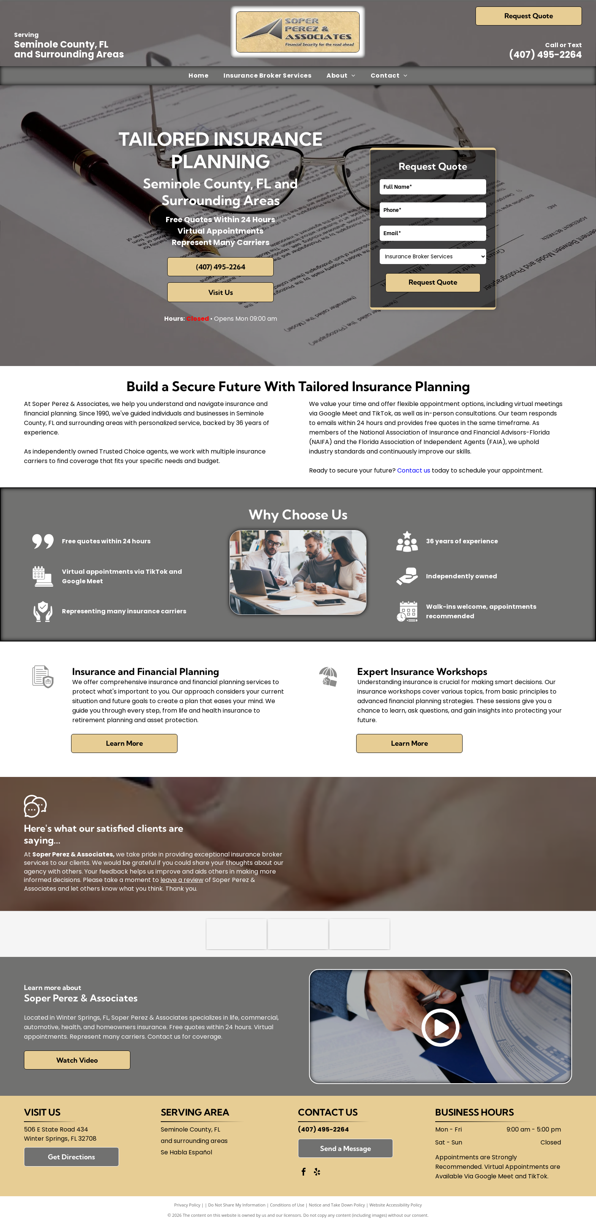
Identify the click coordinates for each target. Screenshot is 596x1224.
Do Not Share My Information (237, 1205)
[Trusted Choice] (236, 934)
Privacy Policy (187, 1205)
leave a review (181, 879)
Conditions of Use (287, 1205)
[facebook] (303, 1172)
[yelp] (317, 1172)
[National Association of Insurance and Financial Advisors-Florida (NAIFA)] (298, 934)
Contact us (413, 470)
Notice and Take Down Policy (337, 1205)
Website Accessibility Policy (395, 1205)
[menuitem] (198, 75)
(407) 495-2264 (545, 54)
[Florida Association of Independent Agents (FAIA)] (360, 934)
